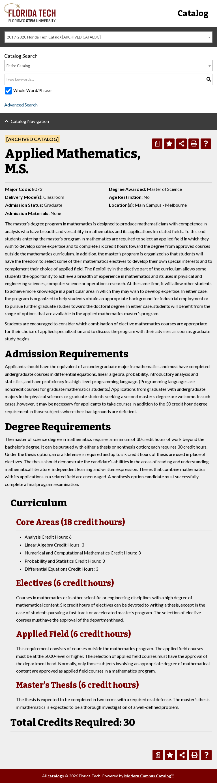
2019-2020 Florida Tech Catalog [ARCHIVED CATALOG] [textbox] (54, 37)
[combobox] (108, 37)
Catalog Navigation (30, 121)
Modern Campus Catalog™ (149, 775)
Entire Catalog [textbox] (18, 65)
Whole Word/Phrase (32, 90)
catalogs (56, 775)
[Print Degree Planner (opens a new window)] (157, 143)
